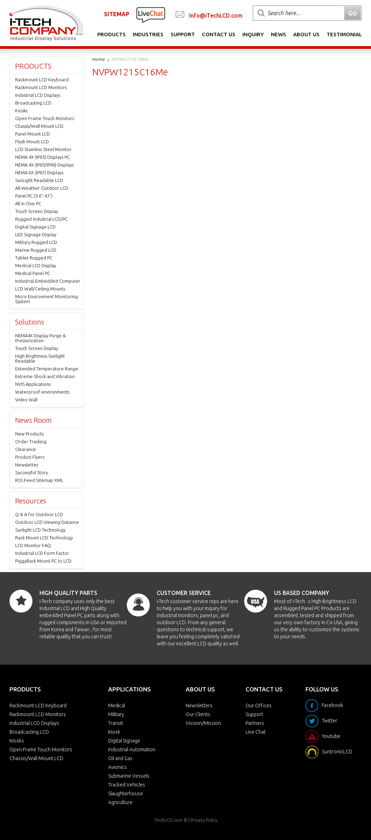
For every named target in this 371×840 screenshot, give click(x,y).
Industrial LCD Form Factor (42, 553)
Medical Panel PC (32, 273)
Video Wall (26, 399)
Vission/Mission (203, 723)
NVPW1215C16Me (130, 59)
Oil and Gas (120, 758)
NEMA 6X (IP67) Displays (39, 172)
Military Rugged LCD (36, 242)
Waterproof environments (42, 391)
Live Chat (256, 732)
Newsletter (26, 464)
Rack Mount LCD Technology (44, 537)
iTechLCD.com (168, 819)
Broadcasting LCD (33, 102)
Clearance (25, 449)
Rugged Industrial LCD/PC (41, 219)
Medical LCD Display (35, 265)
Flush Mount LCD (32, 141)
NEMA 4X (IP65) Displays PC (42, 157)
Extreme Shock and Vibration (45, 376)
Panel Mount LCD (32, 133)
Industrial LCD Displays (37, 95)
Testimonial (344, 34)
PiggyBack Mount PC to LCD (43, 560)
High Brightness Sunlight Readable (40, 358)
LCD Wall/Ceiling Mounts (40, 288)
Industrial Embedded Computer (47, 280)
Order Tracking (31, 441)
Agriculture (120, 802)
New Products (29, 433)
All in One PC (28, 203)
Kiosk (114, 732)
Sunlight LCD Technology (40, 529)
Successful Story (31, 472)
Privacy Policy (204, 819)
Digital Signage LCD (35, 226)
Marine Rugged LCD (35, 249)
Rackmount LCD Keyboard (42, 79)
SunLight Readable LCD (39, 180)
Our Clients (198, 714)
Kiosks (21, 110)
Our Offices (259, 705)
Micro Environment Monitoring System (46, 299)
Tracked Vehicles (126, 785)
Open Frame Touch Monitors (44, 118)
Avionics (117, 767)
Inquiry (253, 34)
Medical (116, 705)
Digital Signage (124, 741)
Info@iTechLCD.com (215, 15)
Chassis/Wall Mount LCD (39, 126)
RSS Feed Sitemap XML (39, 480)
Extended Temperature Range (46, 368)
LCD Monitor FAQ (33, 545)
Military (116, 714)
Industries (148, 34)
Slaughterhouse (125, 793)
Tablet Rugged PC (33, 257)
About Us (306, 34)
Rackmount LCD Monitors (41, 87)
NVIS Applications (33, 384)
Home (98, 59)
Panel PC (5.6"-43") (33, 195)
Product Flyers (29, 457)
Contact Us (218, 34)
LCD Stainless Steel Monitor (43, 149)
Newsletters (199, 705)
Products (111, 34)
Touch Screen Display (36, 211)
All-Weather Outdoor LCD (41, 188)
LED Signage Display (35, 234)
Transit (115, 723)
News (278, 34)
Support (183, 34)
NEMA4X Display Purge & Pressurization (40, 338)
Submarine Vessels (128, 776)
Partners (255, 723)
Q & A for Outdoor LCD (39, 514)
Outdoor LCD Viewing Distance (47, 522)
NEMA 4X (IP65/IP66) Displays (44, 164)
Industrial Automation (131, 749)
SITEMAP (116, 14)
